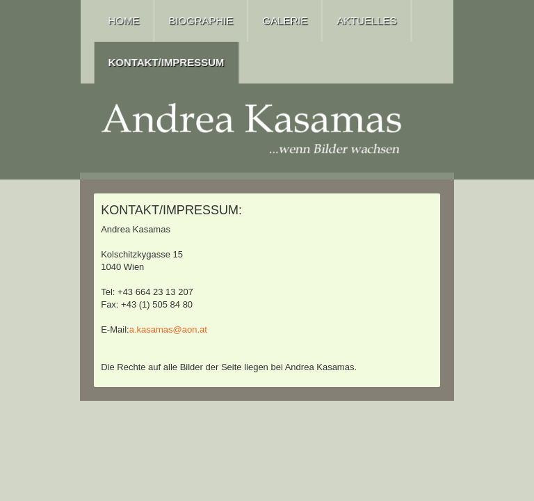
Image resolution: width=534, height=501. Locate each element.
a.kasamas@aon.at (168, 329)
